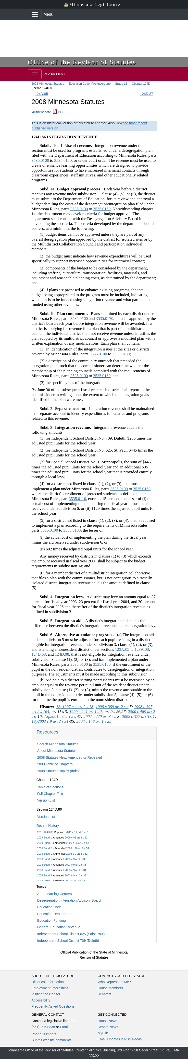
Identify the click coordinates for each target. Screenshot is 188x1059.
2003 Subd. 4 (44, 864)
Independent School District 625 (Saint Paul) (71, 934)
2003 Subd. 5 (44, 870)
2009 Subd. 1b (45, 848)
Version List (46, 800)
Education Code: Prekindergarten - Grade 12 (98, 83)
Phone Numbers (44, 1034)
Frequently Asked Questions (53, 1006)
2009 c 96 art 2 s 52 (76, 837)
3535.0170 (104, 318)
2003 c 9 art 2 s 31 (77, 853)
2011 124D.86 (45, 832)
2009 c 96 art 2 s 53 (77, 842)
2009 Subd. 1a (45, 842)
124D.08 (62, 654)
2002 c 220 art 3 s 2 (100, 716)
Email (64, 1027)
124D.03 (39, 654)
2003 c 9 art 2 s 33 (75, 864)
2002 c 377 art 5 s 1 (76, 880)
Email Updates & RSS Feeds (120, 1039)
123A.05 (122, 649)
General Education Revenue (58, 927)
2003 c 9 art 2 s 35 (75, 875)
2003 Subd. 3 (44, 859)
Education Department (54, 914)
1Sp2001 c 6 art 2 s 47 (62, 716)
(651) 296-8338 (43, 1027)
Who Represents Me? (114, 982)
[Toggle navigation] (35, 14)
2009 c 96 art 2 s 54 (77, 848)
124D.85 (41, 94)
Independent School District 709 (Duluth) (68, 941)
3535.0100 (40, 160)
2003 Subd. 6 (44, 875)
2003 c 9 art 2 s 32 (75, 859)
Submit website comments (52, 1040)
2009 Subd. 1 (44, 837)
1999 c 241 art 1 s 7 (85, 711)
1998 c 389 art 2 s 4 (112, 706)
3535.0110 (77, 498)
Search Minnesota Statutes (57, 744)
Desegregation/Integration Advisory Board (69, 900)
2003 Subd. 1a (45, 853)
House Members (110, 988)
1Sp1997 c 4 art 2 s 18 (74, 706)
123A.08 (142, 649)
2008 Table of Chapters (55, 764)
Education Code (49, 907)
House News (107, 1021)
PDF (59, 112)
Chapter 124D (141, 83)
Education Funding (51, 920)
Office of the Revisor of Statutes (82, 62)
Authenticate (41, 112)
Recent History (48, 825)
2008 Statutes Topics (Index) (59, 771)
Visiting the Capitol (46, 994)
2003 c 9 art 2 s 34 (75, 870)
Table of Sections (50, 787)
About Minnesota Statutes (56, 751)
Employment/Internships (50, 988)
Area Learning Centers (54, 894)
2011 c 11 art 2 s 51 (77, 832)
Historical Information (48, 982)
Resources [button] (47, 731)
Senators (105, 994)
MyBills (103, 1033)
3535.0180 (63, 160)
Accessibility (41, 1000)
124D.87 (146, 94)
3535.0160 (79, 318)
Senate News (108, 1027)
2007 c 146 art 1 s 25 (94, 721)
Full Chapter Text (50, 794)
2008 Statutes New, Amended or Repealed (69, 757)
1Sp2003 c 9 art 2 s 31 (50, 721)
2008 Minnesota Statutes (48, 83)
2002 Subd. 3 (44, 880)
